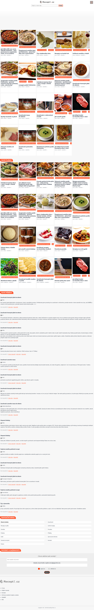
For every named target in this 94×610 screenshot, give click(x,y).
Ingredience (23, 81)
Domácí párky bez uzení (62, 280)
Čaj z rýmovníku (5, 503)
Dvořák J (4, 55)
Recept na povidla (60, 245)
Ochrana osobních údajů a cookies (10, 595)
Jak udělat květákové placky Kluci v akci (48, 78)
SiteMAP (4, 597)
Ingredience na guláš (61, 113)
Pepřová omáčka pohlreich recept (10, 449)
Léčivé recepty (51, 525)
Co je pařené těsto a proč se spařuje (11, 244)
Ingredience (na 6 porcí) (62, 143)
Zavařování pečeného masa (26, 147)
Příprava (71, 113)
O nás (3, 588)
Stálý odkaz (10, 307)
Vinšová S (23, 86)
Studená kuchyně (5, 540)
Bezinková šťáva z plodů (8, 280)
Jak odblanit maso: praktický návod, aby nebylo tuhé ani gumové (27, 184)
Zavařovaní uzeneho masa (8, 359)
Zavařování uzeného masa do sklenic (11, 403)
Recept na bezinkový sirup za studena (11, 277)
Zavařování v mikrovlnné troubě (45, 115)
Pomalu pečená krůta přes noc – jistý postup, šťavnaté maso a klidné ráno (45, 183)
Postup (30, 81)
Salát (2, 536)
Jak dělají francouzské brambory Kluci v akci (62, 147)
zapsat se (42, 568)
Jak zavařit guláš (60, 116)
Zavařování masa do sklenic (24, 115)
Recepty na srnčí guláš (80, 249)
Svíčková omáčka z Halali (81, 53)
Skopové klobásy (5, 420)
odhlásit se (53, 568)
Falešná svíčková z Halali (80, 50)
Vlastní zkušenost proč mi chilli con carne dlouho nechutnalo (17, 45)
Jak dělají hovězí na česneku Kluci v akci (80, 115)
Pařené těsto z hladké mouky (8, 248)
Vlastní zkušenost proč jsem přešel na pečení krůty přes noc (53, 178)
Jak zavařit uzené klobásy (27, 249)
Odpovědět (16, 307)
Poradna (50, 529)
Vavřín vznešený (42, 50)
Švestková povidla (60, 249)
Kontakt (50, 540)
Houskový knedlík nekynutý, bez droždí (30, 275)
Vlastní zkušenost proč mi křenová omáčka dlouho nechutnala (72, 77)
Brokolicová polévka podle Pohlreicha (45, 147)
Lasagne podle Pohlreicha (27, 85)
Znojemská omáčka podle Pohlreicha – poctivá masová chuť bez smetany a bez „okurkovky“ (9, 83)
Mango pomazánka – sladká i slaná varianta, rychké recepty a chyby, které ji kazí (80, 183)
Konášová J (41, 55)
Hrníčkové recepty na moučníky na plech (44, 248)
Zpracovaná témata (52, 536)
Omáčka (3, 529)
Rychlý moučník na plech (9, 116)
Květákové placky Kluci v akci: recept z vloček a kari (44, 83)
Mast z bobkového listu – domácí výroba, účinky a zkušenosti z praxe (45, 216)
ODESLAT (47, 572)
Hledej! (60, 5)
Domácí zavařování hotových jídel (82, 80)
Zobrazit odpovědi (11, 354)
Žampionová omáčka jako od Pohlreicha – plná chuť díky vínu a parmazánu (27, 52)
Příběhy (50, 533)
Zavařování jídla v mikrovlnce (45, 111)
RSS (3, 599)
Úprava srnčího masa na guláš (81, 245)
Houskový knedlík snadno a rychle (27, 279)
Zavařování (50, 522)
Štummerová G (78, 55)
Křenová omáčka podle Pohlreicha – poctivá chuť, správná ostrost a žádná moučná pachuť (63, 83)
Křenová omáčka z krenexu (9, 143)
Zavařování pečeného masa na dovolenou (30, 143)
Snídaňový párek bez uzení (62, 277)
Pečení (2, 544)
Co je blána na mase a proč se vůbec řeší (30, 179)
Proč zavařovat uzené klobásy (27, 245)
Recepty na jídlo (5, 525)
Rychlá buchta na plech (44, 244)
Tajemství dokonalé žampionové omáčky (30, 47)
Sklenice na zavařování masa (27, 111)
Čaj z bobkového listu (44, 53)
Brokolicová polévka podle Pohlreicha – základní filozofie (52, 143)
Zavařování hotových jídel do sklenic (81, 84)
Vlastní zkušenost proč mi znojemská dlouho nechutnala (16, 77)
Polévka (3, 533)
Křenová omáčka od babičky (7, 147)
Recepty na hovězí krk (62, 53)
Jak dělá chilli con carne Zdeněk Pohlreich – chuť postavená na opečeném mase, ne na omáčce (9, 51)
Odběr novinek (5, 590)
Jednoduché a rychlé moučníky (10, 113)
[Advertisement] (39, 19)
